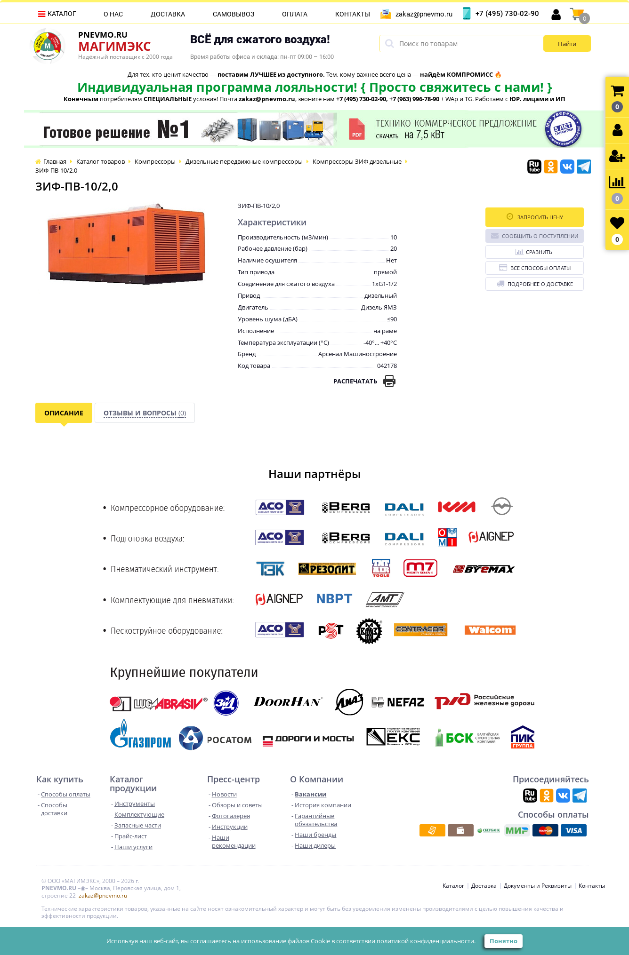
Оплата (294, 14)
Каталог (62, 13)
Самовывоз (233, 14)
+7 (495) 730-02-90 (507, 13)
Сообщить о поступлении (534, 235)
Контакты (352, 14)
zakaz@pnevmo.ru (423, 14)
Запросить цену (535, 217)
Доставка (168, 14)
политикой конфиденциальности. (426, 941)
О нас (113, 14)
